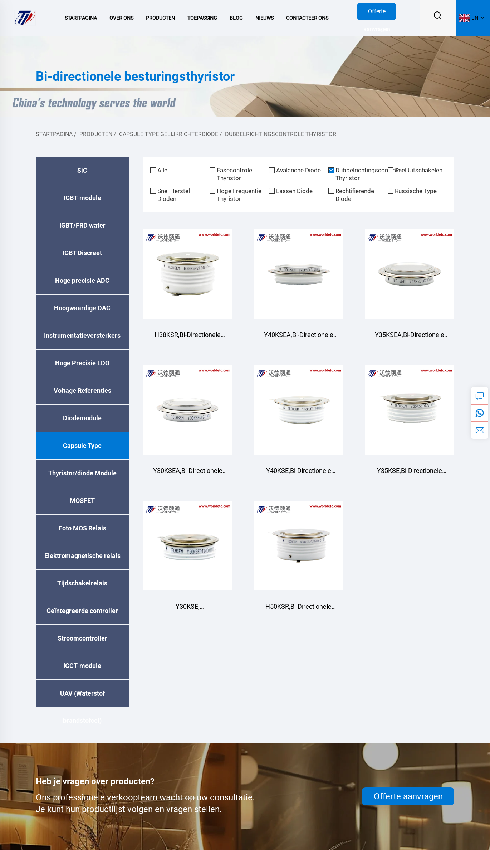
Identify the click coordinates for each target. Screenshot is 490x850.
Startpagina (81, 18)
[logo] (25, 17)
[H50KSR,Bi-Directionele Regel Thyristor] (298, 545)
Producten (160, 18)
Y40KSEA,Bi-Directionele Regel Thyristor (298, 338)
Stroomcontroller (82, 638)
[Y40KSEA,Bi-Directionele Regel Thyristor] (298, 274)
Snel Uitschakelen (418, 170)
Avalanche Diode (298, 170)
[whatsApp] (479, 412)
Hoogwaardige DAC (82, 308)
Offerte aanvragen (376, 14)
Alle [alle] (162, 170)
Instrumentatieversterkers (82, 335)
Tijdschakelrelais (82, 583)
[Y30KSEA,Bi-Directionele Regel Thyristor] (187, 410)
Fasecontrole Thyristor (234, 174)
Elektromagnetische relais (82, 555)
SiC (82, 170)
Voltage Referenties (82, 390)
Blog (236, 18)
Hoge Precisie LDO (82, 363)
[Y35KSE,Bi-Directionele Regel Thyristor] (409, 410)
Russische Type (416, 190)
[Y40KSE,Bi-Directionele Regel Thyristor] (298, 410)
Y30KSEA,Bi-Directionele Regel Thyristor (187, 474)
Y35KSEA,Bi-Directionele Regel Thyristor (409, 338)
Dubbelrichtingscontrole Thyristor (280, 134)
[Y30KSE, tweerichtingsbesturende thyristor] (187, 545)
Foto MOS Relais (82, 528)
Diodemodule (82, 418)
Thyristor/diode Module (82, 473)
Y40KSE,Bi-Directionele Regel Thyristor (298, 474)
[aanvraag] (479, 395)
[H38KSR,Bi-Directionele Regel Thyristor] (187, 274)
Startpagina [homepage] (54, 134)
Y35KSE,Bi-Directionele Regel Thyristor (409, 474)
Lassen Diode (294, 190)
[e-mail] (479, 430)
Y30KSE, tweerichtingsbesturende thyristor (187, 610)
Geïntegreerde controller (82, 610)
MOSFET (82, 500)
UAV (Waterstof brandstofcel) (82, 698)
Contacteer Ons (307, 18)
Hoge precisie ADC (82, 280)
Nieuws (264, 18)
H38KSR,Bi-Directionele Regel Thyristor (188, 338)
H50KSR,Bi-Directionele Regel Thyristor (298, 610)
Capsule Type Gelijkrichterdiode (168, 134)
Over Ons (121, 18)
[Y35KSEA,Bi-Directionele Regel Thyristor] (409, 274)
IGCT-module (82, 665)
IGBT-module (82, 198)
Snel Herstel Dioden (173, 194)
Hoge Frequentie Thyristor (239, 194)
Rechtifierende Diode (354, 194)
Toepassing (202, 18)
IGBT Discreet (82, 253)
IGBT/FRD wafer (82, 225)
